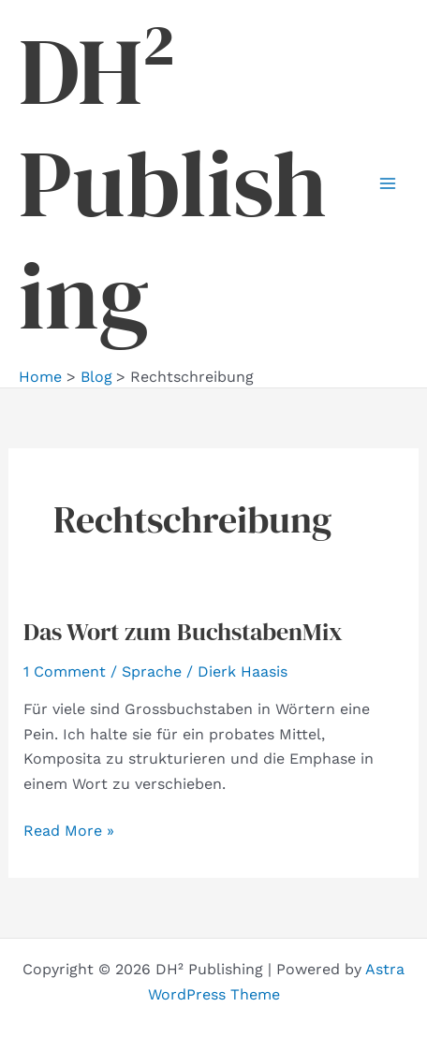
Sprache (152, 671)
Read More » (68, 831)
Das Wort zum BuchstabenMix (183, 632)
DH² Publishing (173, 183)
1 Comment (64, 671)
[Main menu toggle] (387, 183)
